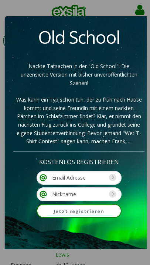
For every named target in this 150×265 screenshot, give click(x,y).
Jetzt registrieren (79, 211)
